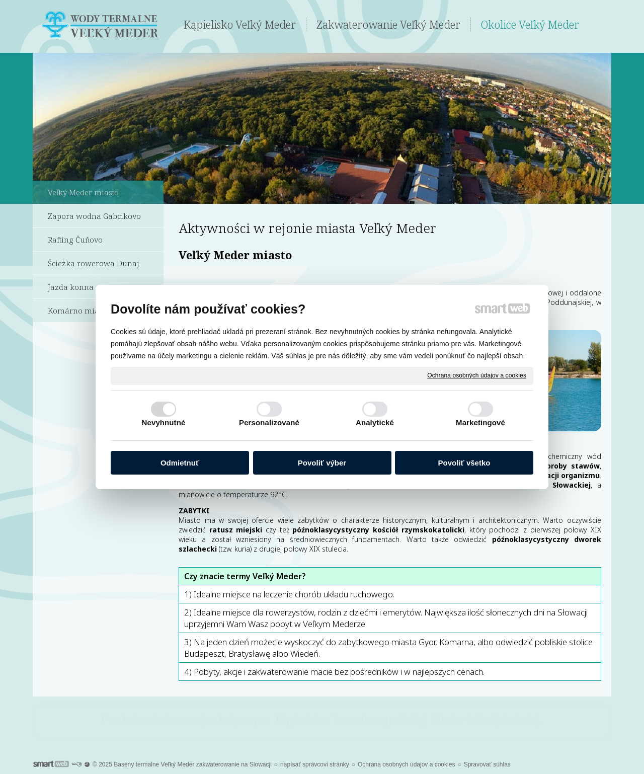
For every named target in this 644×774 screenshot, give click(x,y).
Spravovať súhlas (487, 764)
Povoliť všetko (464, 462)
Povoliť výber (322, 462)
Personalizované (269, 422)
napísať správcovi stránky (314, 764)
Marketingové (480, 422)
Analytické (375, 422)
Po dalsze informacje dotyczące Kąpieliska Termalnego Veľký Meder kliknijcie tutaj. (322, 719)
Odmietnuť (179, 462)
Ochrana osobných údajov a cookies (476, 375)
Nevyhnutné (164, 422)
